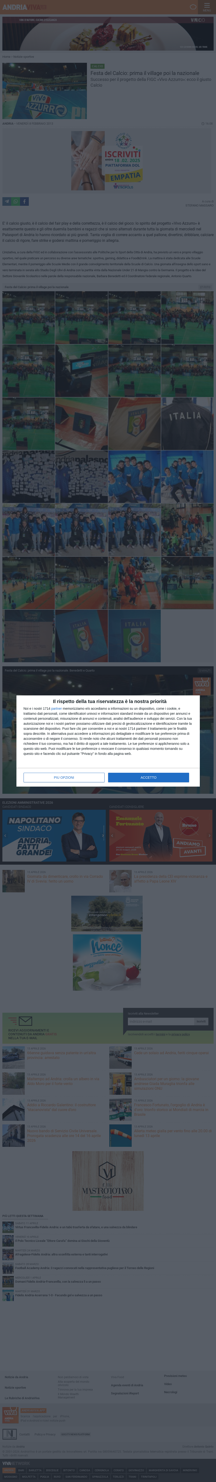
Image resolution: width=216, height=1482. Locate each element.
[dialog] (108, 741)
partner (56, 708)
